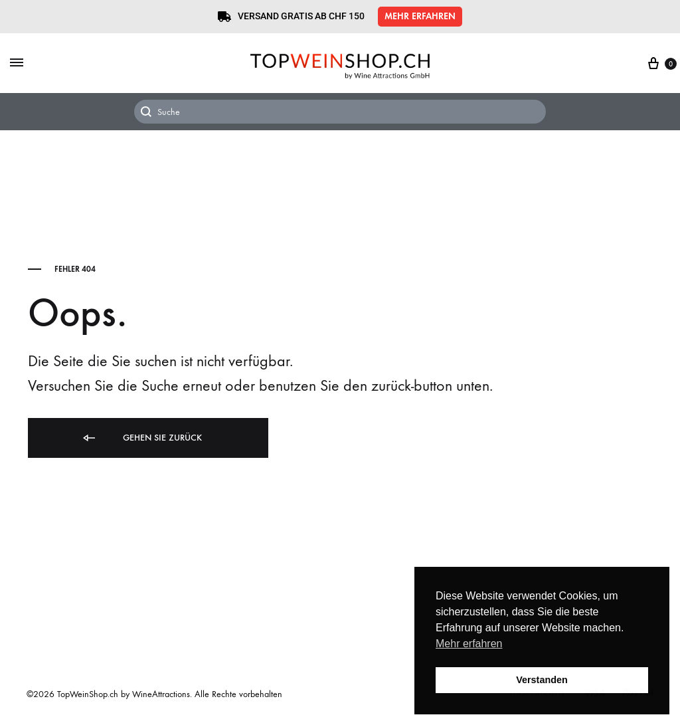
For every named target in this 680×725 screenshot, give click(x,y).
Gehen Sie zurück (141, 438)
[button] (420, 17)
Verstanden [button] (542, 679)
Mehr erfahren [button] (469, 643)
